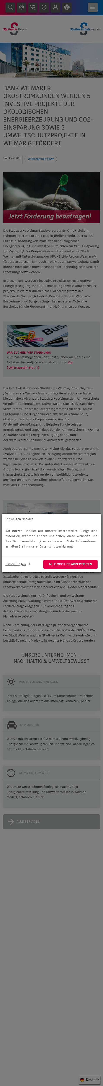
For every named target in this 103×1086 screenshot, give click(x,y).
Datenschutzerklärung (56, 547)
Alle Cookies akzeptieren (70, 564)
